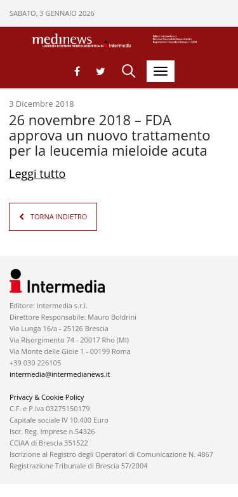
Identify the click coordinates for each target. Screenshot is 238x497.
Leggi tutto (37, 173)
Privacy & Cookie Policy (47, 397)
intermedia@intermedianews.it (60, 374)
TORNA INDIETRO (58, 216)
